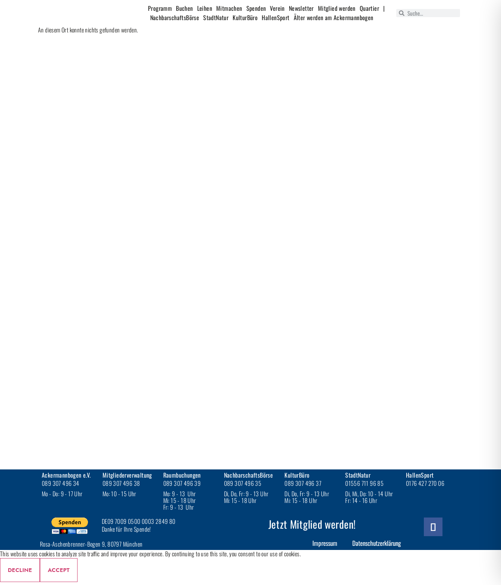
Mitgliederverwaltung (127, 475)
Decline (20, 570)
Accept (59, 570)
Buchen (184, 8)
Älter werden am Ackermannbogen (334, 17)
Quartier (369, 8)
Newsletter (301, 8)
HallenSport (275, 17)
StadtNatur (216, 17)
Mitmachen (229, 8)
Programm (160, 8)
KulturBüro (245, 17)
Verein (277, 8)
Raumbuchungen (182, 475)
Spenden (256, 8)
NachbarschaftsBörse (174, 17)
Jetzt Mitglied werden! (312, 524)
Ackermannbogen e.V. (66, 475)
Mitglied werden (337, 8)
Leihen (204, 8)
